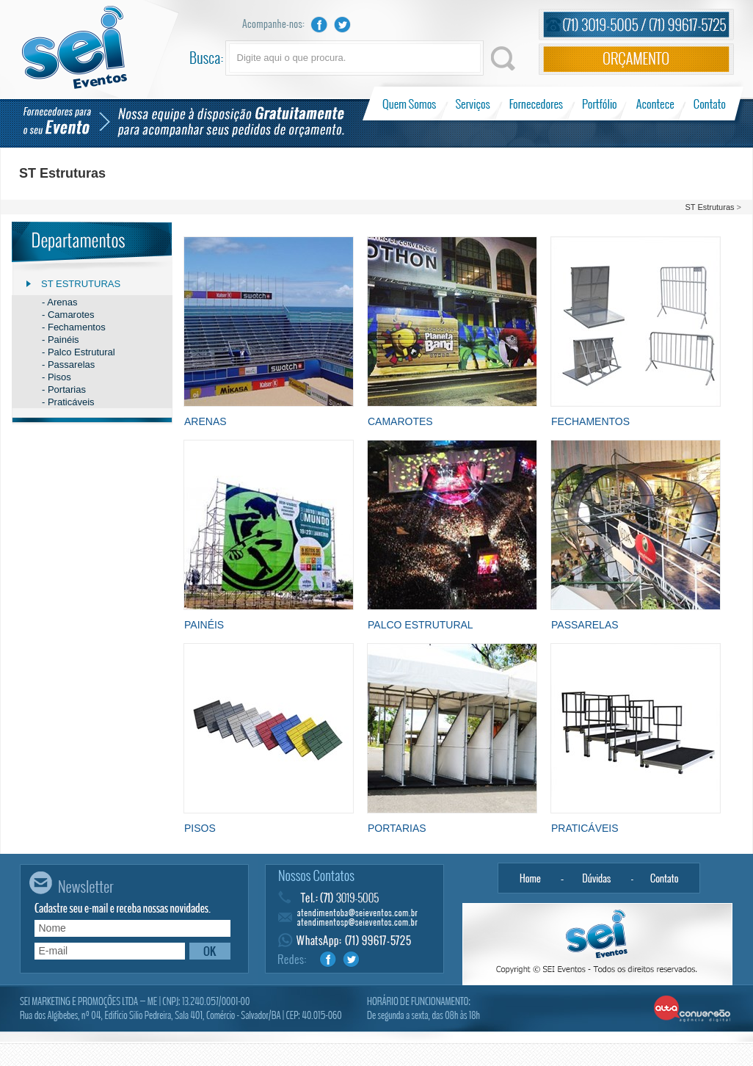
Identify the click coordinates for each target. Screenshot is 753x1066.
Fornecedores (536, 103)
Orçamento (636, 59)
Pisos (200, 828)
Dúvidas (597, 878)
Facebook (319, 24)
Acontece (655, 103)
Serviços (473, 103)
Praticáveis (585, 828)
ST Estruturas (709, 207)
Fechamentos (590, 421)
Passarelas (585, 625)
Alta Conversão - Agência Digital (692, 1009)
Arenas (205, 421)
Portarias (397, 828)
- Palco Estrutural (78, 352)
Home (530, 878)
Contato (709, 103)
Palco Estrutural (420, 625)
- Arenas (59, 302)
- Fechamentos (74, 327)
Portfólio (600, 103)
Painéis (204, 625)
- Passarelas (68, 364)
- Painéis (60, 339)
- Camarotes (68, 314)
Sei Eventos (74, 47)
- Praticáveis (68, 401)
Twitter (343, 24)
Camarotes (400, 421)
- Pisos (56, 376)
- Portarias (64, 389)
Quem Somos (410, 103)
